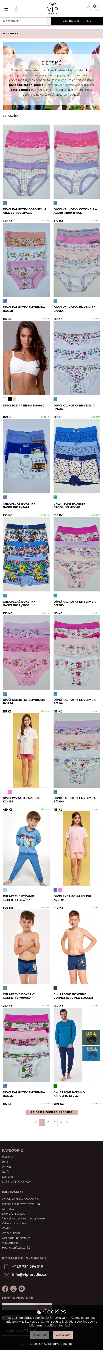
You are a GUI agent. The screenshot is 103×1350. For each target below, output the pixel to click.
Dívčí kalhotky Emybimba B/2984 (75, 702)
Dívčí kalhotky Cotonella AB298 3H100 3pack (25, 211)
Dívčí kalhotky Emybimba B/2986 (24, 702)
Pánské (7, 1162)
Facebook (5, 1288)
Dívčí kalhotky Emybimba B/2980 (75, 604)
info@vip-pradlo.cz (29, 1275)
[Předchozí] (36, 1122)
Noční (6, 1172)
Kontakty (8, 1209)
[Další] (67, 1122)
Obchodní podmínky (16, 1238)
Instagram (13, 1288)
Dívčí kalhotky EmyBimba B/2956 (24, 1094)
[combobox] (26, 21)
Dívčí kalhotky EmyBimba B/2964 (75, 309)
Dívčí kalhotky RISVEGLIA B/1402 (75, 408)
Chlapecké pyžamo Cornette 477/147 (19, 898)
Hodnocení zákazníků (16, 1247)
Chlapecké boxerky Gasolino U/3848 (71, 506)
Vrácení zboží (11, 1233)
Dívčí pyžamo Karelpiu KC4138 (73, 898)
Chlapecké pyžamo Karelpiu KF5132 (70, 1094)
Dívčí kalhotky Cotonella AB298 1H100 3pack (76, 211)
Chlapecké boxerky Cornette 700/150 (20, 996)
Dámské (8, 1157)
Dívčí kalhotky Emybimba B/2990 (75, 800)
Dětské (7, 1177)
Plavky (7, 1167)
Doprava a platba (13, 1213)
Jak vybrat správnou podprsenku (24, 1218)
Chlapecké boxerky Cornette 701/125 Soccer (74, 996)
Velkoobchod (11, 1243)
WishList (8, 1228)
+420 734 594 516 (27, 1267)
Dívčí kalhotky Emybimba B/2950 (24, 309)
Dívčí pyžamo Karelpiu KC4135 (22, 800)
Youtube (22, 1288)
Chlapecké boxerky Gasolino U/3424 (20, 506)
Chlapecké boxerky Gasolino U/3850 (20, 604)
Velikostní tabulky (14, 1223)
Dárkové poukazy (16, 1181)
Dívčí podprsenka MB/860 (24, 406)
